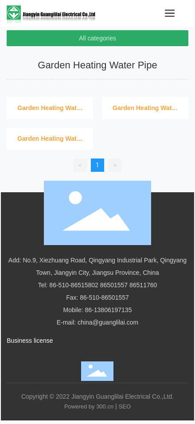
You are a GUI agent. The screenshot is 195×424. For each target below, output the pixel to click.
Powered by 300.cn (88, 406)
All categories (97, 38)
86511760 (143, 285)
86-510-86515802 (73, 285)
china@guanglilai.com (108, 322)
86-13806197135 (108, 309)
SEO (125, 406)
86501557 (114, 285)
